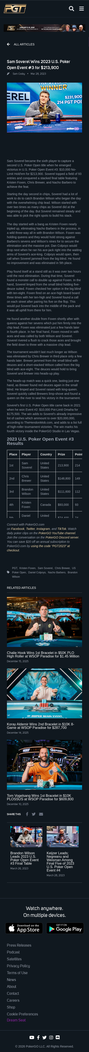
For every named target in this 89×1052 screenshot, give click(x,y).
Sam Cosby (19, 74)
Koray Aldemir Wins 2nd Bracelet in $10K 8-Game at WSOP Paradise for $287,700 (40, 726)
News (11, 980)
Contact (13, 994)
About (11, 987)
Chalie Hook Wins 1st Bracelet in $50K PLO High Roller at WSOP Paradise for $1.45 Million (43, 654)
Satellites (14, 959)
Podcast (13, 952)
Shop (11, 1007)
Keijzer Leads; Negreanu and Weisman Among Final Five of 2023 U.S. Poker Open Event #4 (60, 861)
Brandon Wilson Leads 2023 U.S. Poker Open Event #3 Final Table (24, 858)
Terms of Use (17, 973)
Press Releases (19, 945)
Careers (13, 1001)
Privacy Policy (18, 966)
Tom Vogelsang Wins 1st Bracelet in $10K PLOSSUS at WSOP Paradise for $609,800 (40, 797)
